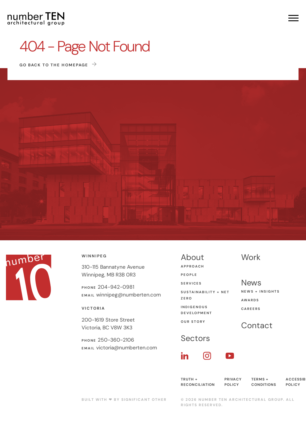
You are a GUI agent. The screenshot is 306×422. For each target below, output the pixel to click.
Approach (192, 266)
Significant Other (144, 399)
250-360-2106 (116, 340)
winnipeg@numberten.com (128, 294)
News (251, 282)
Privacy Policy (233, 382)
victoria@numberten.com (126, 347)
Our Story (193, 321)
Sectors (195, 338)
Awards (250, 300)
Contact (257, 325)
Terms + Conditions (263, 382)
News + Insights (260, 291)
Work (251, 257)
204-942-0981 (116, 287)
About (192, 257)
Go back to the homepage (58, 65)
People (189, 275)
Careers (251, 309)
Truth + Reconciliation (198, 382)
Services (191, 283)
